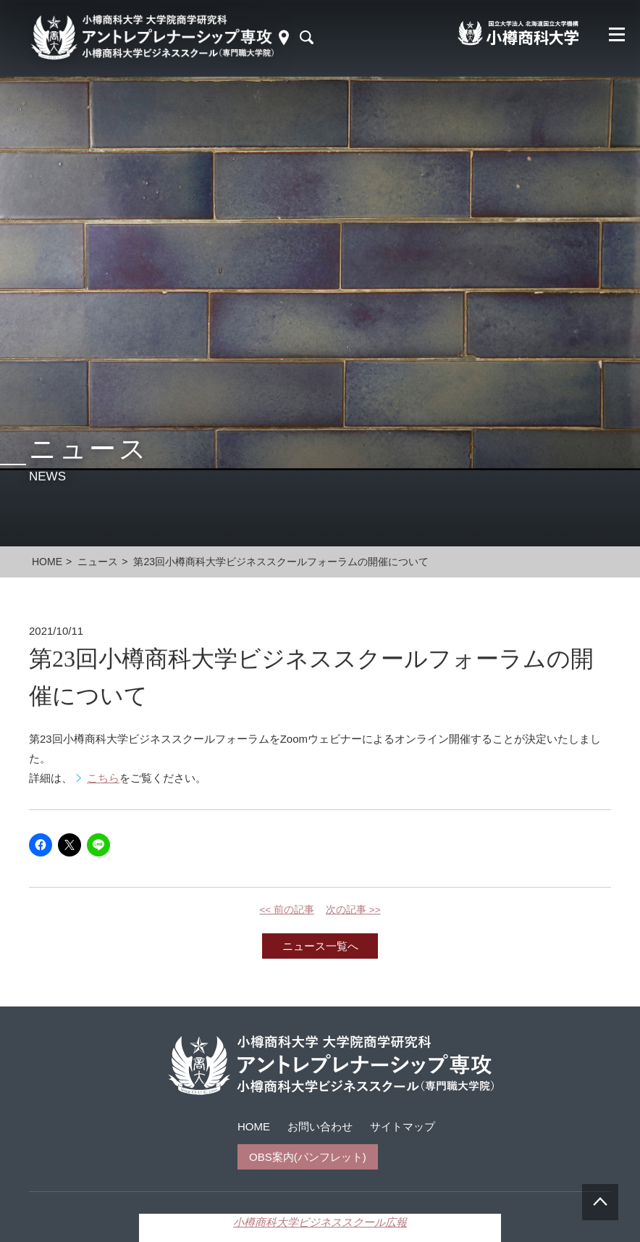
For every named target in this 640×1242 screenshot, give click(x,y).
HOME (253, 1126)
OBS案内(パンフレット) (307, 1157)
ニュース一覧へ (320, 946)
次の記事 (353, 909)
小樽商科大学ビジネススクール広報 (320, 1222)
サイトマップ (402, 1126)
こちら (103, 778)
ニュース (97, 561)
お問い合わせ (320, 1126)
